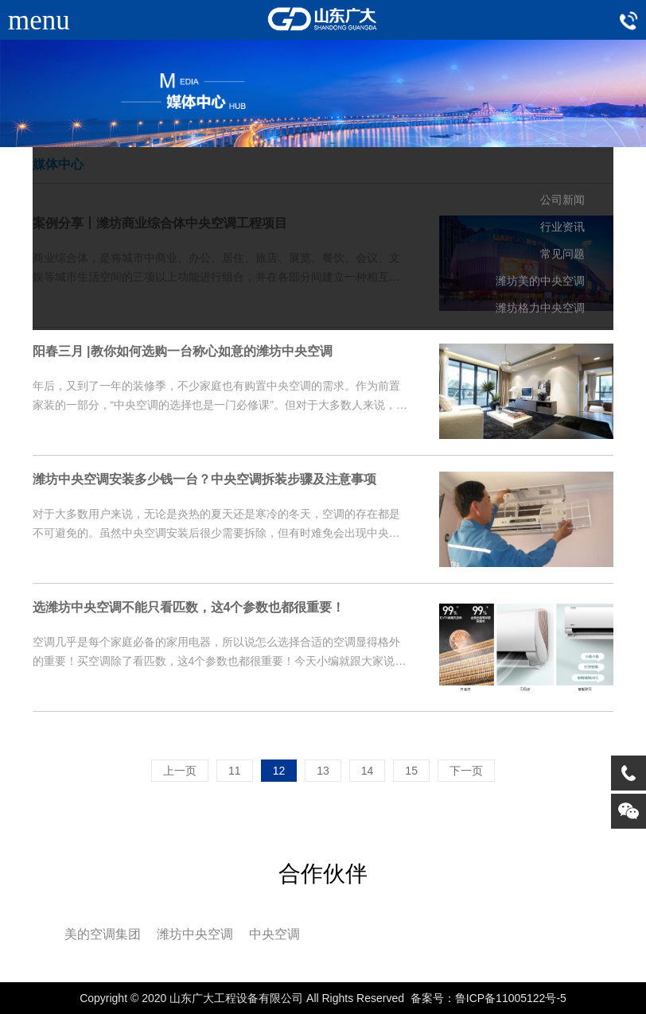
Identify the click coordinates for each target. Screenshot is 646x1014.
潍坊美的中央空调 (540, 281)
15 (411, 770)
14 (367, 770)
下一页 (466, 770)
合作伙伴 (323, 873)
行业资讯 (562, 227)
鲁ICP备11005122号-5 (510, 998)
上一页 (180, 770)
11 (234, 770)
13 (323, 770)
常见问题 (562, 254)
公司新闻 (562, 200)
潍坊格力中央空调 (540, 308)
